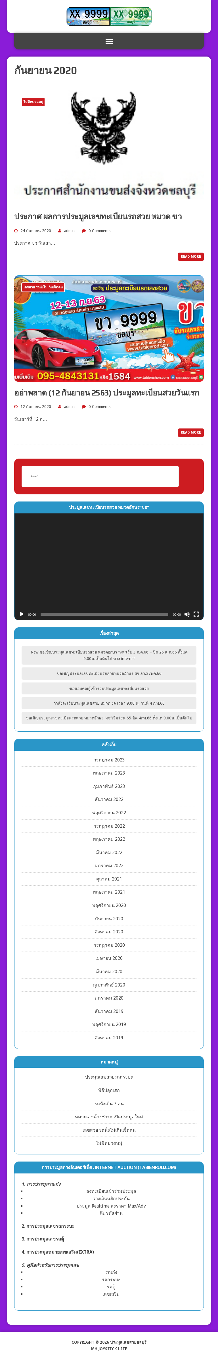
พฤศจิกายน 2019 (109, 1024)
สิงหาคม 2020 (109, 932)
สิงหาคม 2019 (109, 1037)
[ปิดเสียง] (187, 614)
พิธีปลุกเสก (109, 1090)
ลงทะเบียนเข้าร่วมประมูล (111, 1191)
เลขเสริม (111, 1294)
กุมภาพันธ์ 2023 (109, 786)
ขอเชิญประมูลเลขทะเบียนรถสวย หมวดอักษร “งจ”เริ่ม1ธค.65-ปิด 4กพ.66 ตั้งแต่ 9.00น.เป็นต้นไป (109, 718)
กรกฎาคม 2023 (109, 760)
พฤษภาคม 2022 (109, 839)
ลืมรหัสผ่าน (111, 1213)
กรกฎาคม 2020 (109, 945)
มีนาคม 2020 (109, 971)
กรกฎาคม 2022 (109, 826)
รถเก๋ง (111, 1272)
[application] (109, 566)
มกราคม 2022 (109, 865)
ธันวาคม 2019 (109, 1011)
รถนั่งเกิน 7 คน (109, 1103)
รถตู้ (111, 1286)
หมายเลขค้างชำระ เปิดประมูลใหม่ (109, 1116)
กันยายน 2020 (109, 918)
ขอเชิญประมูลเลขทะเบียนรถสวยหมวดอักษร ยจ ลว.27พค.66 (109, 673)
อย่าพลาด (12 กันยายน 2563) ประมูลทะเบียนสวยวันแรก (106, 392)
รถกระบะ (111, 1279)
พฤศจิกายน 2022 (109, 812)
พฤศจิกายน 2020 (109, 905)
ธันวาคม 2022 (109, 799)
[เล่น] (22, 614)
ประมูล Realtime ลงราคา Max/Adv (111, 1206)
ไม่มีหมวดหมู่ (109, 1143)
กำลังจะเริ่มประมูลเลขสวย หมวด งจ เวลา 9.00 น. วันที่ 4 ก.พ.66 (109, 703)
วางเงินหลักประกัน (111, 1198)
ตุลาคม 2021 (109, 879)
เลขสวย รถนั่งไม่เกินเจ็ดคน (109, 1130)
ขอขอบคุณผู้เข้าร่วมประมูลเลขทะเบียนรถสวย (109, 688)
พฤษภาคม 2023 (109, 773)
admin (69, 230)
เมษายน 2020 (109, 958)
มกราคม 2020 (109, 998)
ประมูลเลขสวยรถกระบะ (109, 1077)
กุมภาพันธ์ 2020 (109, 985)
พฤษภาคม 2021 (109, 892)
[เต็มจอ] (196, 614)
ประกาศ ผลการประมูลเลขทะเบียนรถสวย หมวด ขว (98, 216)
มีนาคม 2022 (109, 852)
